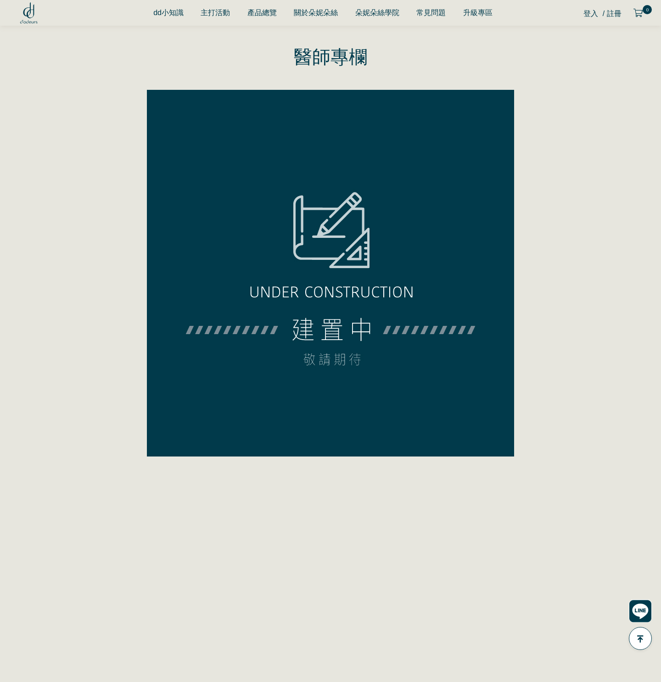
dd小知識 (168, 12)
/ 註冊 (612, 13)
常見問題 (431, 12)
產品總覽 (262, 12)
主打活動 (215, 12)
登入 (590, 13)
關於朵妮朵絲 (316, 12)
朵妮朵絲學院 (377, 12)
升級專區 (478, 12)
